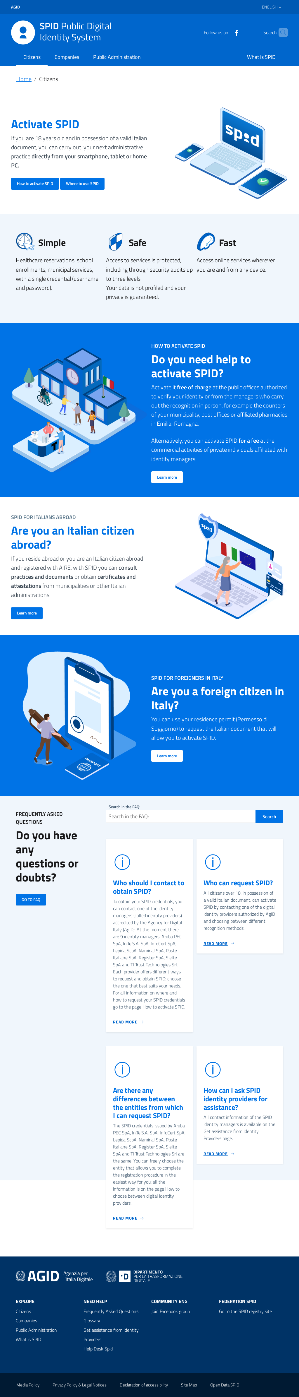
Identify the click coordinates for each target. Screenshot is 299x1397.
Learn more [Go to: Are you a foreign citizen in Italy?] (167, 756)
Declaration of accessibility (144, 1385)
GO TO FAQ (31, 899)
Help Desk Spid (98, 1349)
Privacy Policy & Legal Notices (80, 1385)
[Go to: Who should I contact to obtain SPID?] (128, 1022)
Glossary (92, 1320)
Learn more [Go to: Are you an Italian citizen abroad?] (27, 613)
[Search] (281, 32)
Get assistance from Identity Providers (111, 1335)
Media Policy (27, 1385)
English (269, 7)
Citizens (32, 57)
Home (24, 78)
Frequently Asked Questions (111, 1311)
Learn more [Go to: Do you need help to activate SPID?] (167, 477)
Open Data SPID (224, 1385)
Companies (67, 57)
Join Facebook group (170, 1311)
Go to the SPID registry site (245, 1311)
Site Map (189, 1385)
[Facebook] (226, 32)
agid (15, 7)
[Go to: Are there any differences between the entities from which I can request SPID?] (128, 1218)
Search (269, 816)
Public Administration (117, 57)
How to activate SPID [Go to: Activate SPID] (35, 183)
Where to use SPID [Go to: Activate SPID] (82, 183)
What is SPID (261, 57)
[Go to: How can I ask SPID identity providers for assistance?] (219, 1154)
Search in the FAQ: (124, 807)
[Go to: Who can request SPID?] (219, 943)
